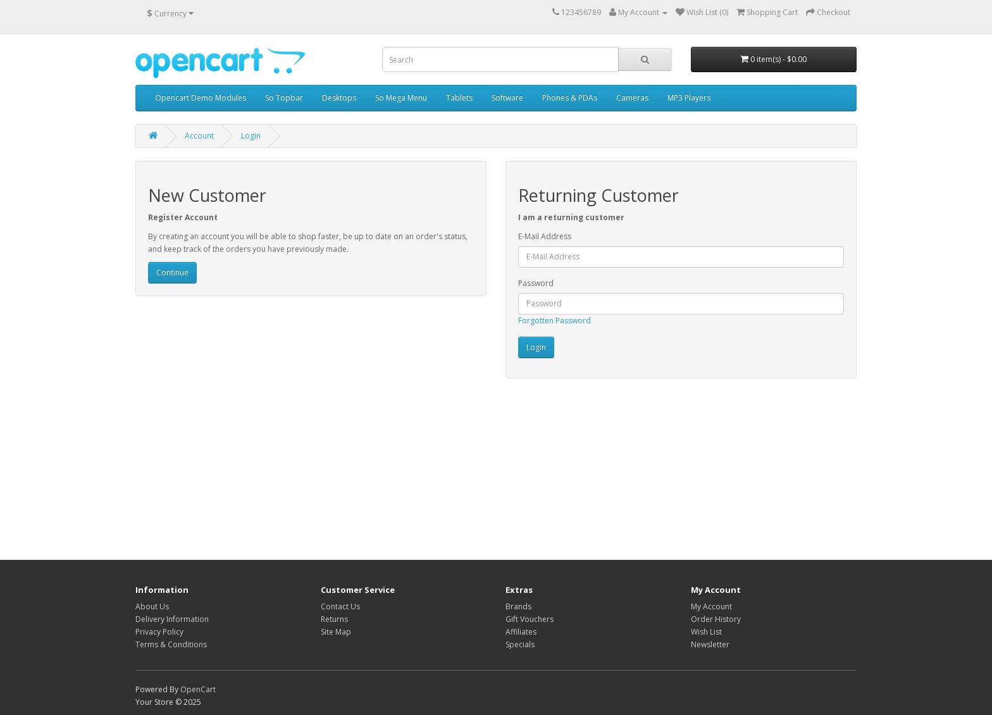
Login (251, 135)
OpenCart (198, 689)
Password (536, 283)
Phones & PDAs (569, 97)
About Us (152, 606)
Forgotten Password (554, 320)
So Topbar (284, 97)
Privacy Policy (159, 631)
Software (507, 97)
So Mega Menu (401, 97)
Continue (172, 272)
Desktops (339, 97)
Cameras (632, 97)
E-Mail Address (544, 236)
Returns (334, 619)
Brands (518, 606)
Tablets (459, 97)
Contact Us (340, 606)
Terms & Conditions (171, 644)
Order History (716, 619)
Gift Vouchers (529, 619)
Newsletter (710, 644)
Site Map (336, 631)
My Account (711, 606)
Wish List (706, 631)
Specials (520, 644)
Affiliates (520, 631)
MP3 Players (688, 97)
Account (199, 135)
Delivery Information (172, 619)
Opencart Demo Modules (200, 97)
